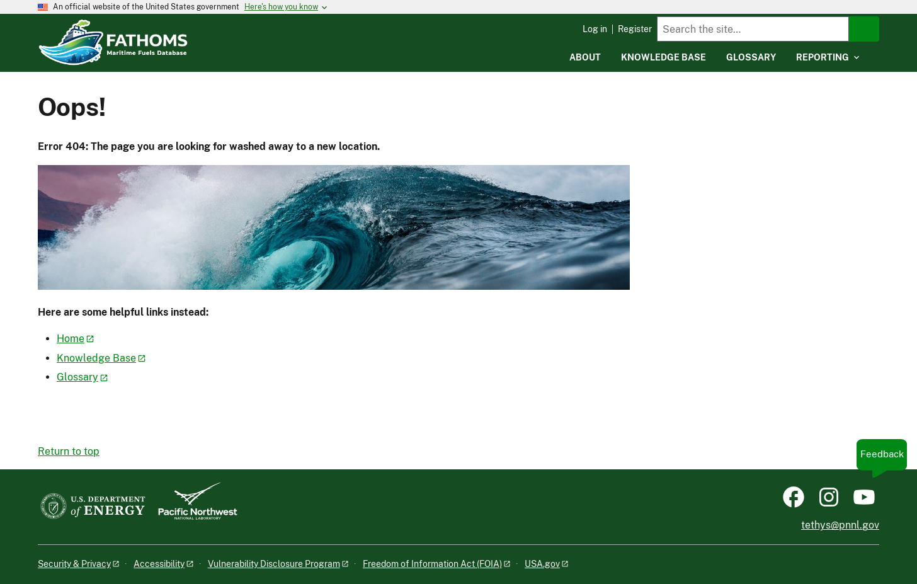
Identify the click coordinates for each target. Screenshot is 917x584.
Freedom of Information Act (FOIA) (432, 564)
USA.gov (542, 564)
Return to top (69, 451)
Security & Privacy (74, 564)
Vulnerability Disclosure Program (274, 564)
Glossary (77, 377)
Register (635, 29)
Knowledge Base (96, 358)
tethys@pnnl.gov (840, 525)
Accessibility (159, 564)
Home (70, 339)
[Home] (177, 33)
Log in (595, 29)
